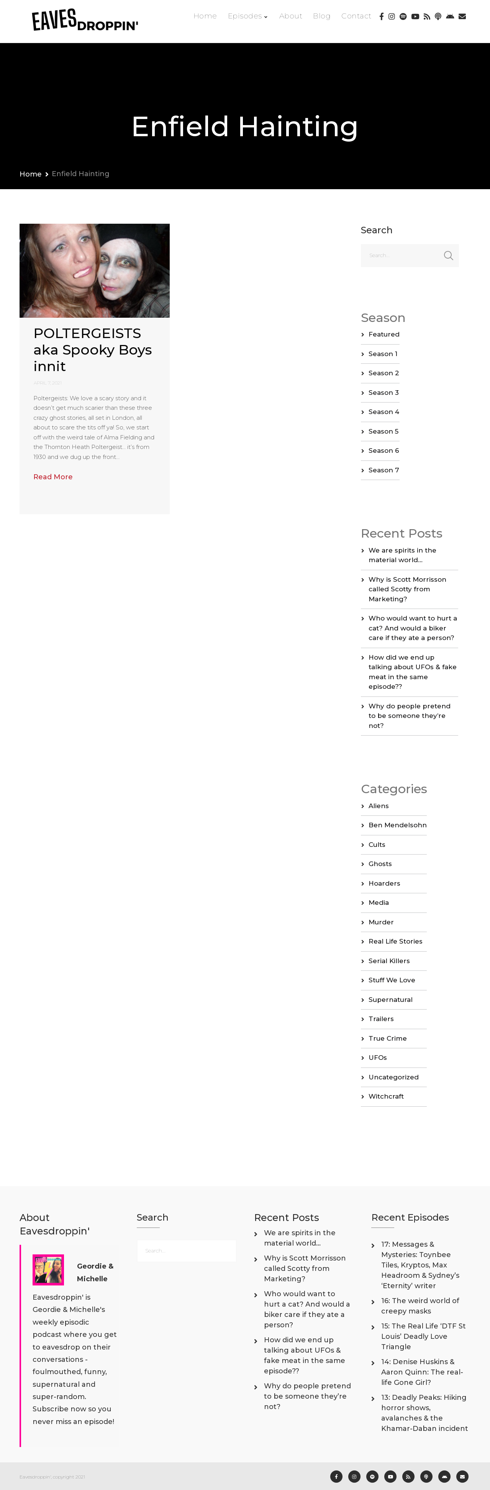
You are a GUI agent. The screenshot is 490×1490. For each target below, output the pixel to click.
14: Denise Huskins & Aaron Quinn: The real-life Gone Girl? (422, 1372)
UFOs (378, 1057)
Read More (53, 477)
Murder (381, 922)
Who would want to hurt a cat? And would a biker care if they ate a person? (413, 628)
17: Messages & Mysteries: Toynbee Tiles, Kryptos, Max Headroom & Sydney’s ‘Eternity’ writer (420, 1265)
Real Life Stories (396, 941)
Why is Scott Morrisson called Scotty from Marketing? (407, 589)
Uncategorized (394, 1077)
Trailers (381, 1019)
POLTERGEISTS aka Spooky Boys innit (92, 350)
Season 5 (383, 431)
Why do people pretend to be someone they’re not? (410, 715)
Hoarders (384, 883)
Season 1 (383, 354)
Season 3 (384, 392)
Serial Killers (389, 961)
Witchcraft (386, 1096)
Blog (322, 16)
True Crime (388, 1038)
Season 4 (384, 412)
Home (205, 16)
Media (379, 902)
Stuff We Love (392, 980)
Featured (384, 334)
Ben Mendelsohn (398, 825)
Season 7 (384, 470)
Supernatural (391, 999)
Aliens (379, 806)
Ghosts (380, 864)
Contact (356, 16)
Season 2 (384, 373)
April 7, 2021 (48, 383)
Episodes (245, 16)
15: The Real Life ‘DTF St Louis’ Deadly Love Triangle (423, 1336)
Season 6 (384, 450)
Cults (377, 844)
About (291, 16)
